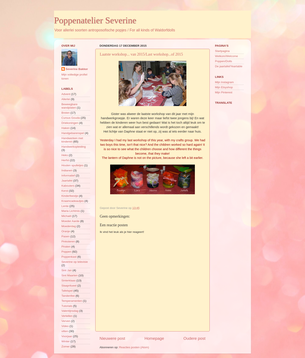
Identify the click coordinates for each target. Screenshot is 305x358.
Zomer (65, 346)
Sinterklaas (68, 280)
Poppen (66, 251)
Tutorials (66, 306)
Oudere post (194, 338)
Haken (65, 128)
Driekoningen (69, 122)
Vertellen (67, 315)
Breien (65, 112)
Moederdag (68, 226)
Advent (65, 94)
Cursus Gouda (70, 117)
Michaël (66, 216)
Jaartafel (66, 180)
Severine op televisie (74, 261)
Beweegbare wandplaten (69, 106)
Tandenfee (68, 295)
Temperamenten (71, 300)
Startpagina (222, 51)
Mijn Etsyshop (224, 87)
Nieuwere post (112, 338)
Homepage (154, 338)
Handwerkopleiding (73, 146)
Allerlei (65, 99)
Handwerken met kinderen (72, 140)
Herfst (65, 160)
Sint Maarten (69, 275)
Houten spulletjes (72, 165)
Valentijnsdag (69, 310)
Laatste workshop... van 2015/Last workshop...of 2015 (141, 54)
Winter (65, 341)
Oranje (65, 231)
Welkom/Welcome (226, 56)
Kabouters (68, 185)
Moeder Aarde (70, 221)
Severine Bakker (77, 69)
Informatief (68, 175)
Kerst (64, 190)
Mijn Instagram (224, 82)
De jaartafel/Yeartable (228, 66)
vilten (64, 331)
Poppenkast (68, 256)
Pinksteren (68, 241)
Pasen (65, 236)
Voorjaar (66, 336)
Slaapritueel (68, 285)
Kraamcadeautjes (72, 201)
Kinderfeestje (69, 195)
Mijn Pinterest (223, 92)
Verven (65, 321)
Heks (64, 155)
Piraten (66, 246)
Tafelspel (67, 290)
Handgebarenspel (72, 133)
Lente (65, 206)
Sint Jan (66, 270)
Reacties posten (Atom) (134, 347)
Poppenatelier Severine (95, 20)
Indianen (66, 170)
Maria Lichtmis (70, 211)
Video (65, 326)
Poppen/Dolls (223, 61)
